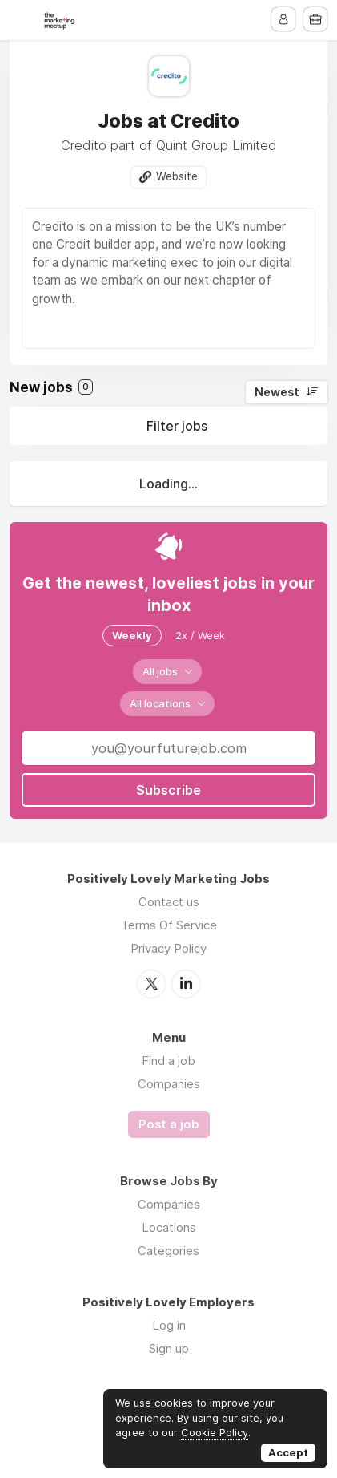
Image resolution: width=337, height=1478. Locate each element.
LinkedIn (185, 984)
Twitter (151, 984)
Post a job (168, 1124)
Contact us (168, 901)
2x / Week (200, 635)
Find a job (168, 1060)
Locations (169, 1227)
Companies (169, 1083)
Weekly (132, 635)
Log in (169, 1325)
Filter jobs (176, 426)
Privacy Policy (168, 948)
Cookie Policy (214, 1432)
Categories (168, 1250)
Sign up (169, 1348)
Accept (288, 1452)
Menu (22, 20)
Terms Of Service (169, 925)
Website (177, 176)
